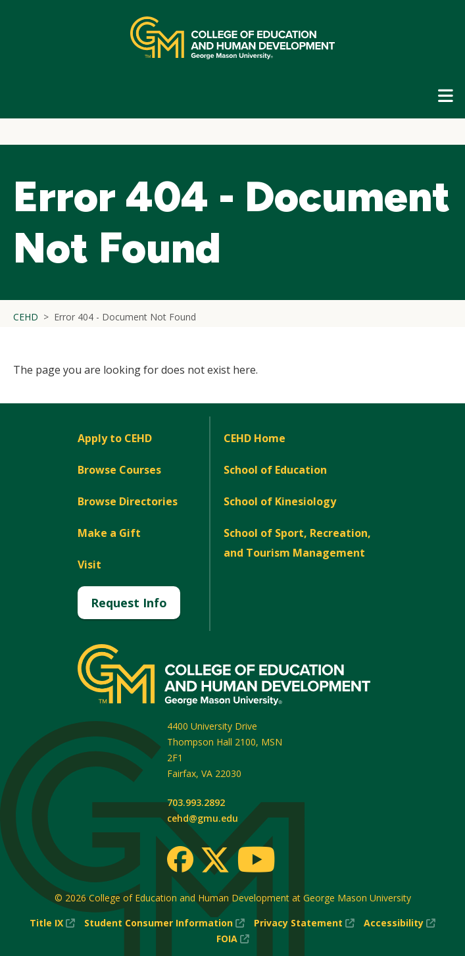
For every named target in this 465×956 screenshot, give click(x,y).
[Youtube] (256, 861)
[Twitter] (215, 860)
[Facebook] (180, 859)
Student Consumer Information (164, 923)
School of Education (275, 470)
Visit (89, 564)
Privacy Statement (304, 923)
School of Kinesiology (280, 501)
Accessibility (399, 923)
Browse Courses (119, 470)
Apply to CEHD (115, 438)
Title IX (52, 923)
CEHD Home (254, 438)
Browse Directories (128, 501)
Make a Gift (109, 533)
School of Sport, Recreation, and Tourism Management (297, 543)
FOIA (232, 939)
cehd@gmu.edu (202, 818)
